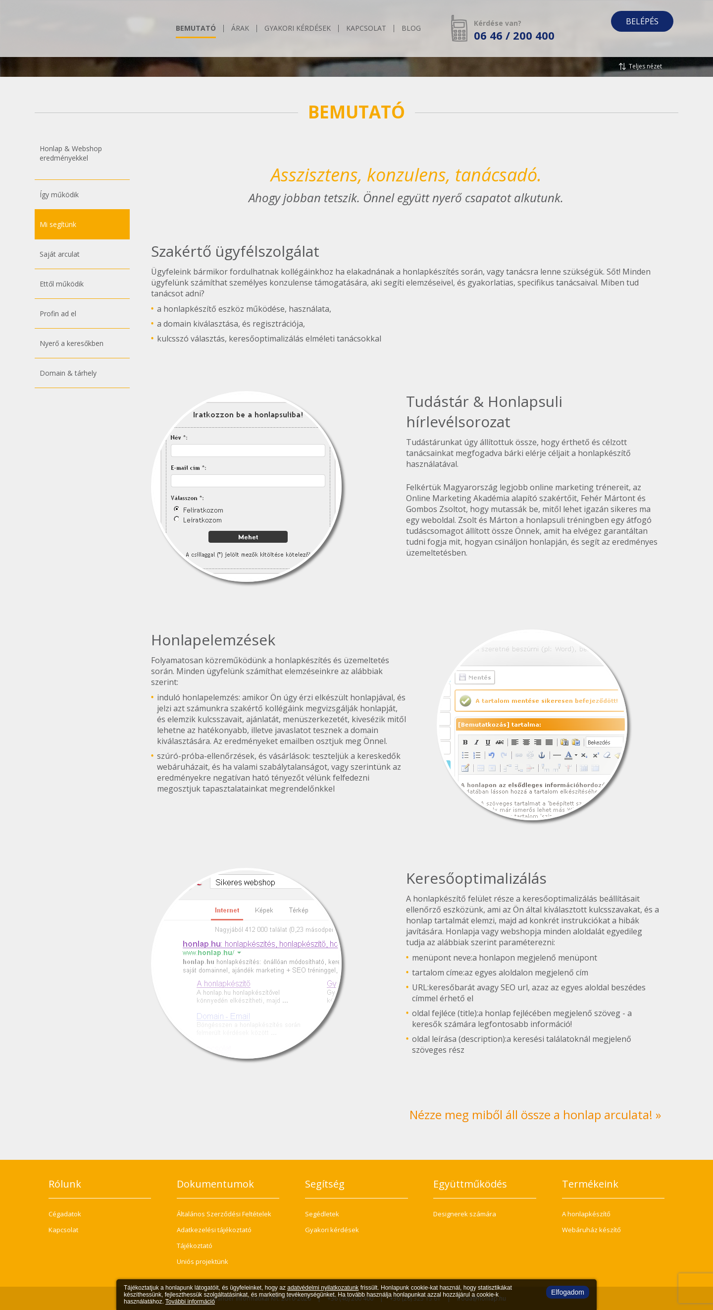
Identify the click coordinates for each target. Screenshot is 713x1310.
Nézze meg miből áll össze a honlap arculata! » (535, 1114)
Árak (240, 29)
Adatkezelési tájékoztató (214, 1229)
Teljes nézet (645, 66)
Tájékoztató (194, 1245)
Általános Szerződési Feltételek (224, 1213)
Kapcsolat (366, 29)
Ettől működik (62, 283)
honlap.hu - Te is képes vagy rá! (96, 28)
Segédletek (322, 1213)
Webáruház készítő (591, 1229)
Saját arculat (60, 254)
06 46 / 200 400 (514, 35)
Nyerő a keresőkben (71, 343)
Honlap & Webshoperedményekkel (71, 153)
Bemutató (196, 29)
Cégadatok (65, 1213)
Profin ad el (58, 313)
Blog (411, 29)
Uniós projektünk (202, 1261)
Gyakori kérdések (297, 29)
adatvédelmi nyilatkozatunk (322, 1287)
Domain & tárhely (68, 373)
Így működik (59, 194)
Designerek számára (464, 1213)
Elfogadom (567, 1292)
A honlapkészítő (586, 1213)
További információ (190, 1301)
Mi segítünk (58, 224)
